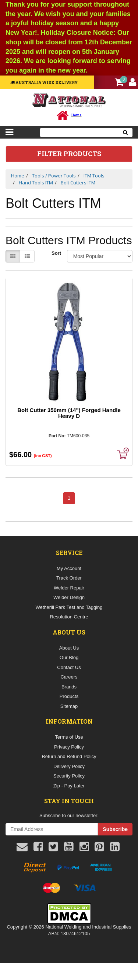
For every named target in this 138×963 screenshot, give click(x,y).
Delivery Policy (69, 766)
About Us (69, 648)
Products (69, 696)
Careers (68, 677)
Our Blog (69, 657)
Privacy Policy (69, 747)
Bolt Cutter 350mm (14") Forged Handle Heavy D (69, 413)
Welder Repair (69, 588)
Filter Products (69, 154)
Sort (56, 253)
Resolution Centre (69, 617)
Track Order (69, 578)
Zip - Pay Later (69, 786)
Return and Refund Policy (69, 756)
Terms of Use (69, 737)
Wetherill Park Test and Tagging (68, 607)
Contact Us (69, 667)
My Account (69, 568)
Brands (69, 687)
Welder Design (69, 597)
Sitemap (69, 706)
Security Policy (69, 776)
